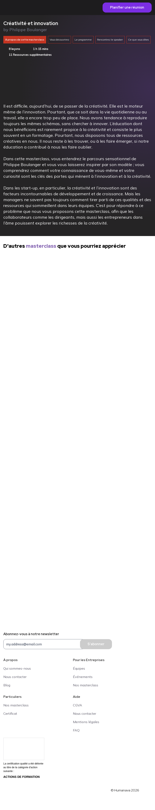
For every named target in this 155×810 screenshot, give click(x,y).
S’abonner (96, 644)
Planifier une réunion (127, 7)
